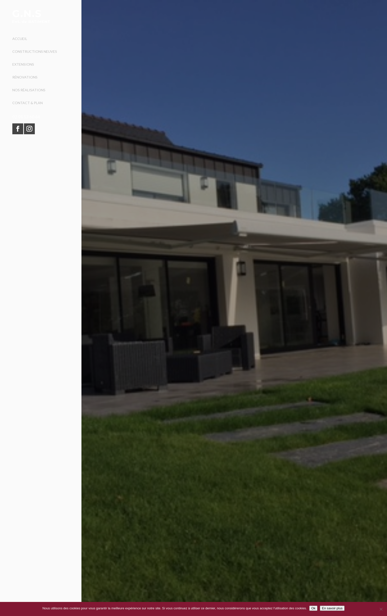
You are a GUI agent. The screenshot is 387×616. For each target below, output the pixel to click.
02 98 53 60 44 (26, 116)
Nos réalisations (28, 90)
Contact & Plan (27, 103)
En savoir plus (332, 608)
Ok (313, 608)
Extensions (23, 64)
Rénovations (25, 77)
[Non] (380, 609)
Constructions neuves (34, 52)
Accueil (19, 39)
